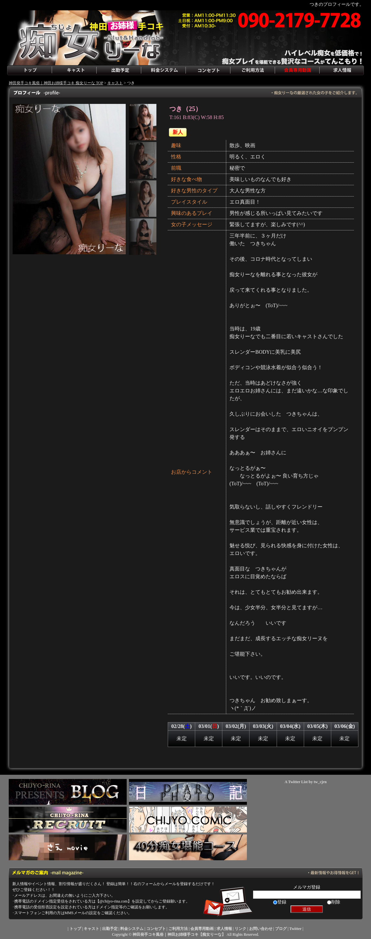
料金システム (163, 70)
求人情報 (341, 70)
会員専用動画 (297, 70)
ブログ (281, 928)
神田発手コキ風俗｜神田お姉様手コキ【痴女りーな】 (179, 934)
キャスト (74, 70)
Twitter (295, 928)
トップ (29, 70)
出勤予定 (118, 70)
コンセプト (208, 70)
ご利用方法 (252, 70)
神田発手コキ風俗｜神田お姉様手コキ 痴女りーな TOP (56, 83)
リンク (240, 928)
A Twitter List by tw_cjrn (306, 782)
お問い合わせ (260, 928)
